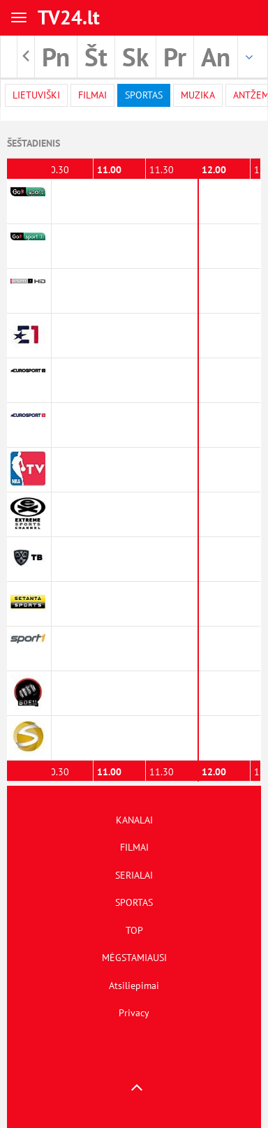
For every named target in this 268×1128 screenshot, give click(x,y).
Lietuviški (36, 95)
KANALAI (134, 820)
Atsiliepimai (134, 985)
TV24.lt (69, 17)
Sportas (144, 95)
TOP (134, 930)
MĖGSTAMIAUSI (134, 957)
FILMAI (134, 847)
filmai (92, 95)
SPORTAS (134, 902)
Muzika (198, 95)
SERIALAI (134, 875)
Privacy (134, 1013)
